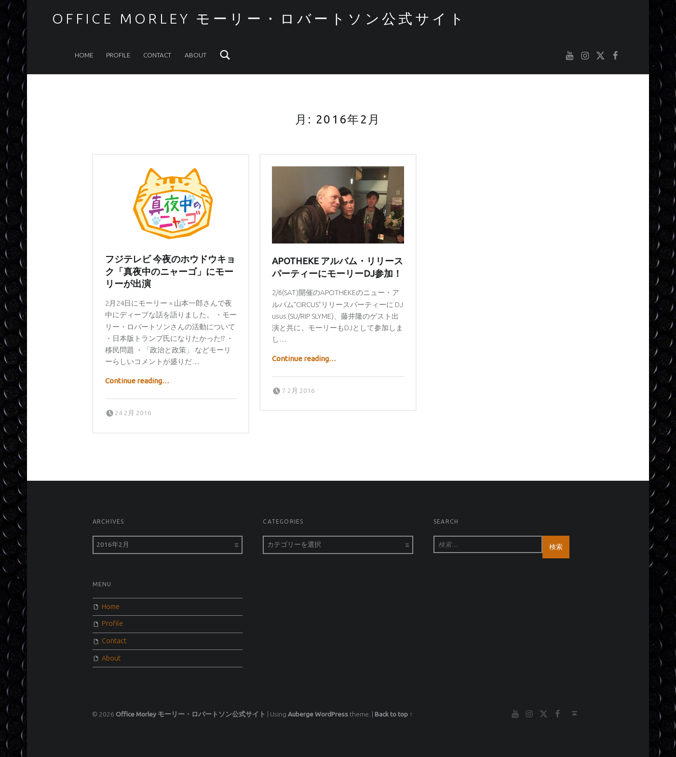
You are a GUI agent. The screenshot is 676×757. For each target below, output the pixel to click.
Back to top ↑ (394, 714)
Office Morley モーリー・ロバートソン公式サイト (259, 18)
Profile (118, 55)
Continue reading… (137, 381)
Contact (157, 55)
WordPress (331, 714)
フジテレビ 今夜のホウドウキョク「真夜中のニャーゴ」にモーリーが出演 (170, 271)
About (195, 55)
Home (84, 55)
